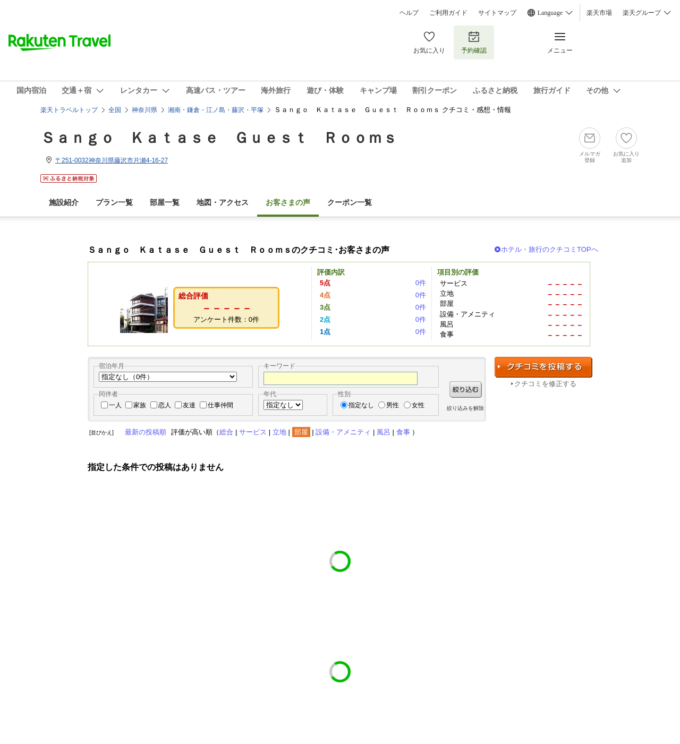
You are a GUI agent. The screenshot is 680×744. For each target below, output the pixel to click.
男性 (392, 405)
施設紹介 (64, 203)
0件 (420, 283)
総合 (226, 432)
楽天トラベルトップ (69, 110)
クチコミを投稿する (543, 367)
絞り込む (465, 389)
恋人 (164, 405)
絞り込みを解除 (465, 408)
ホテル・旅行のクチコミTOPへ (549, 249)
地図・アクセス (223, 203)
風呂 (383, 432)
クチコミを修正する (545, 384)
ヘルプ (409, 12)
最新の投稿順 (145, 432)
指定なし (361, 405)
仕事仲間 (220, 405)
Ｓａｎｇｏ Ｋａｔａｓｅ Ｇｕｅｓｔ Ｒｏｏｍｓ (218, 138)
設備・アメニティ (343, 432)
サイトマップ (497, 12)
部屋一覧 (165, 203)
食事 (403, 432)
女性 (418, 405)
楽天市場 (599, 12)
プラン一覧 (114, 203)
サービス (253, 432)
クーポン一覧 (349, 203)
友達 (189, 405)
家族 (139, 405)
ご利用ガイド (448, 12)
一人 (115, 405)
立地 (279, 432)
